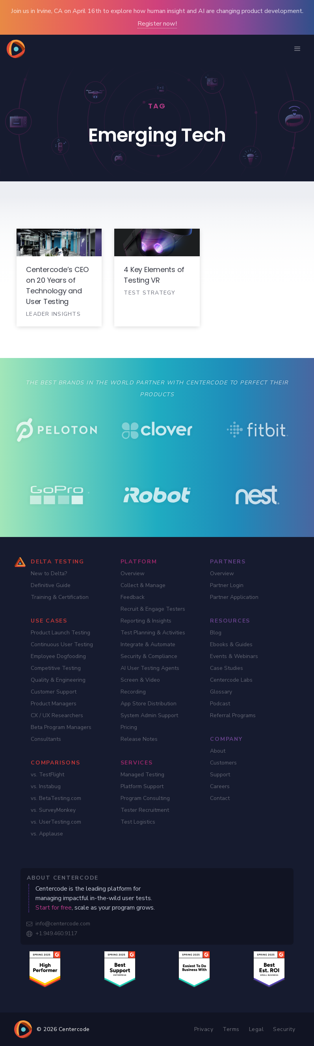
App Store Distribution (149, 703)
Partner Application (234, 597)
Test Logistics (138, 822)
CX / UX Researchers (57, 715)
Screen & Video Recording (140, 685)
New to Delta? (49, 573)
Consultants (46, 739)
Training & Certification (60, 597)
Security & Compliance (149, 656)
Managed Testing (142, 774)
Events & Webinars (234, 656)
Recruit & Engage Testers (153, 609)
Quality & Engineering (58, 680)
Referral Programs (233, 715)
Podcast (220, 703)
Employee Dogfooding (58, 656)
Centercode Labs (231, 680)
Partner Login (226, 585)
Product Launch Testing (60, 632)
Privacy (204, 1029)
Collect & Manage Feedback (143, 591)
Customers (223, 762)
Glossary (221, 691)
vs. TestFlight (47, 774)
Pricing (129, 727)
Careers (220, 786)
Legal (256, 1029)
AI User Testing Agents (150, 668)
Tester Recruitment (145, 810)
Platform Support (142, 786)
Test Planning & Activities (153, 632)
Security (284, 1029)
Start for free (53, 907)
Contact (220, 798)
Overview (133, 573)
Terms (231, 1029)
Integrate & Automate (148, 644)
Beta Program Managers (61, 727)
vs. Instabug (46, 786)
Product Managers (53, 703)
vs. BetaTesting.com (56, 798)
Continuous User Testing (62, 644)
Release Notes (139, 739)
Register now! (157, 23)
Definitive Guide (51, 585)
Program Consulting (145, 798)
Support (220, 774)
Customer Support (53, 691)
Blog (215, 632)
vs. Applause (47, 833)
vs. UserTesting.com (56, 822)
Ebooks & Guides (231, 644)
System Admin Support (149, 715)
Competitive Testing (56, 668)
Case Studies (226, 668)
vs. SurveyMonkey (53, 810)
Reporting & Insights (146, 621)
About (217, 751)
